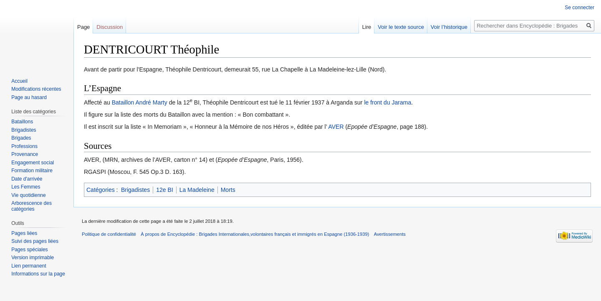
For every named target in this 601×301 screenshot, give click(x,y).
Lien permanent (28, 266)
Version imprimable (32, 257)
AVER (335, 126)
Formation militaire (32, 170)
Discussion (109, 27)
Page (83, 27)
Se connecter (579, 7)
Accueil (19, 81)
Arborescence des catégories (31, 206)
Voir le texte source (401, 27)
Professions (24, 146)
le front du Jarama (387, 102)
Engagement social (32, 163)
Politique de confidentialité (109, 234)
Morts (228, 189)
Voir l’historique (449, 27)
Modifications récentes (36, 89)
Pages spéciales (29, 250)
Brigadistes (135, 189)
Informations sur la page (38, 274)
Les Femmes (25, 187)
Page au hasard (29, 97)
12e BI (164, 189)
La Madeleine (197, 189)
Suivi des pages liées (34, 241)
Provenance (24, 154)
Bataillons (22, 122)
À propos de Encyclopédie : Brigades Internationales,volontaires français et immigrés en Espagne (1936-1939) (255, 234)
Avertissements (390, 234)
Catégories (100, 189)
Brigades (21, 138)
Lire (366, 27)
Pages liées (24, 233)
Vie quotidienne (28, 195)
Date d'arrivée (26, 179)
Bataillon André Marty (139, 102)
